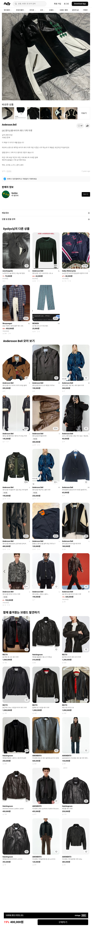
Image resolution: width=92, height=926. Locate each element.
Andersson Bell (9, 124)
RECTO (5, 655)
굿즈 (42, 10)
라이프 (33, 10)
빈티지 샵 (75, 10)
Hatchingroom (37, 655)
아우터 (9, 171)
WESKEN (35, 323)
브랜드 (52, 10)
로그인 (66, 4)
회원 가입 (57, 4)
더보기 (84, 113)
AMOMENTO (37, 756)
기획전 (85, 10)
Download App (80, 4)
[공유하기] (87, 126)
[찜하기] (80, 125)
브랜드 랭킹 (64, 10)
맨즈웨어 (8, 10)
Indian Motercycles (69, 271)
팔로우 (86, 194)
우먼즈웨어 (20, 10)
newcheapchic (8, 271)
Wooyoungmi (7, 323)
